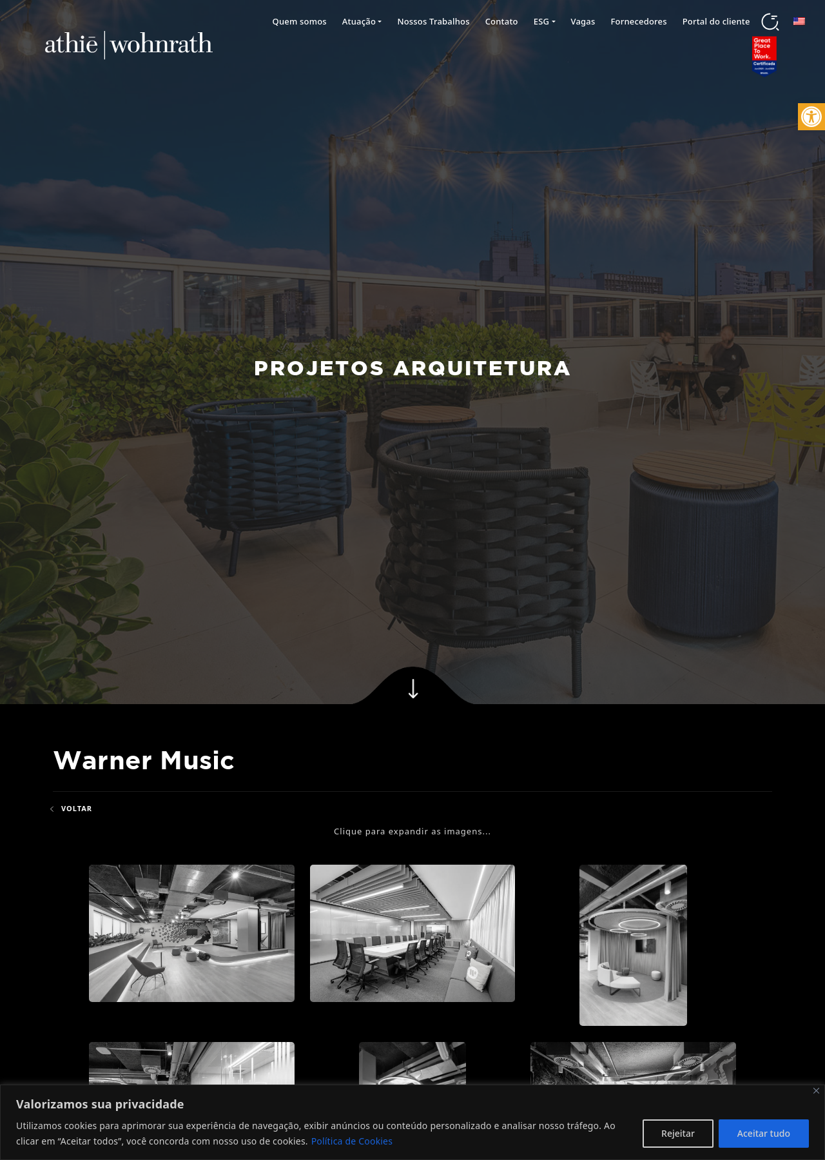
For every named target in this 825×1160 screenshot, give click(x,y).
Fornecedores (639, 21)
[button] (811, 116)
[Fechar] (816, 1091)
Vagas (583, 21)
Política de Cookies (352, 1141)
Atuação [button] (359, 21)
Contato (501, 21)
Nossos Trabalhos (433, 21)
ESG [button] (541, 21)
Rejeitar (678, 1133)
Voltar (70, 808)
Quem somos (299, 21)
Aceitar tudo (763, 1133)
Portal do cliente (716, 21)
